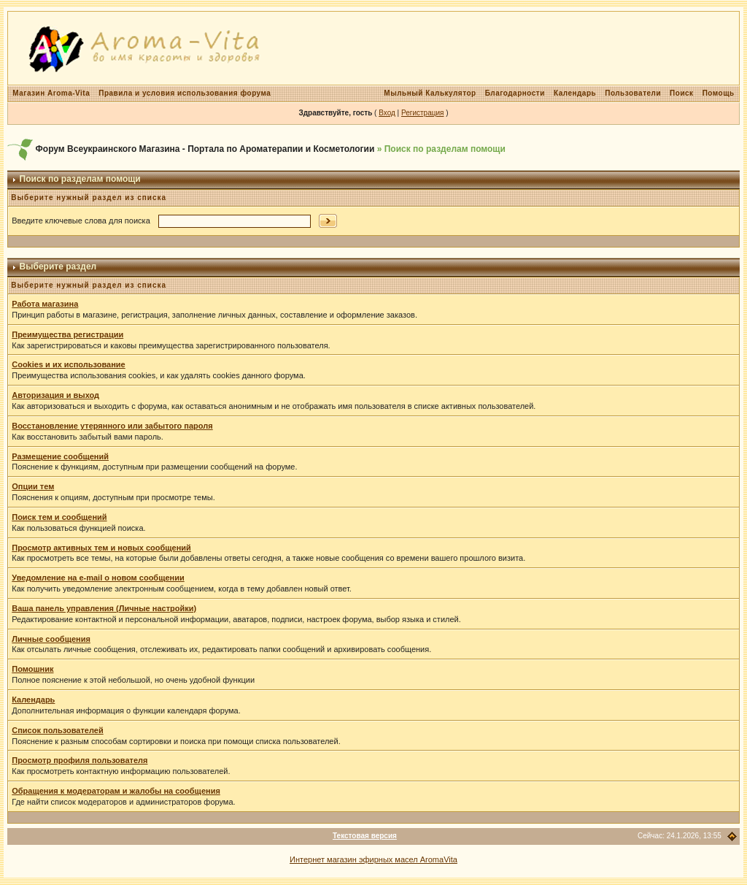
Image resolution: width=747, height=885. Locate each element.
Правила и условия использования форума (184, 93)
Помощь (719, 93)
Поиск (682, 93)
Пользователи (633, 93)
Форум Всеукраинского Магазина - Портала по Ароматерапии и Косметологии (205, 149)
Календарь (575, 93)
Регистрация (422, 113)
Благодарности (515, 93)
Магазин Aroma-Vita (51, 93)
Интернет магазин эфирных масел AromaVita (373, 859)
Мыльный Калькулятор (430, 93)
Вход (387, 113)
